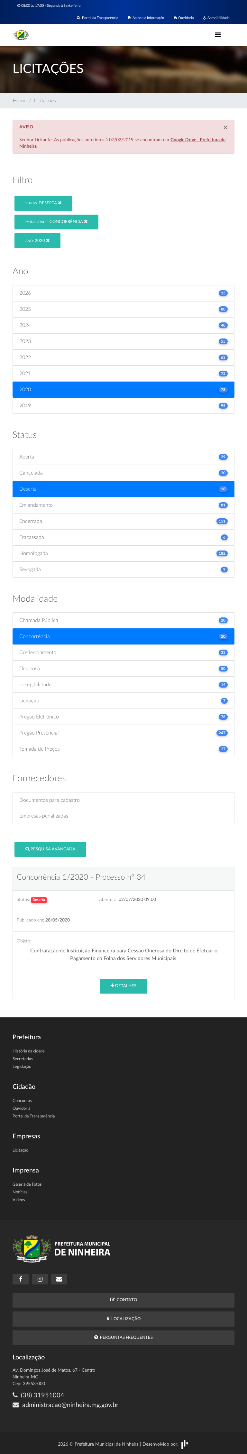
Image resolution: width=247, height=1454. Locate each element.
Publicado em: (30, 920)
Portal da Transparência (97, 18)
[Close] (225, 128)
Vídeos (19, 1200)
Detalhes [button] (123, 985)
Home (19, 100)
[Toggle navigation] (217, 35)
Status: (23, 899)
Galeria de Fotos (27, 1184)
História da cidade (29, 1051)
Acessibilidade (216, 18)
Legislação (22, 1067)
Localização (124, 1318)
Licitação (20, 1150)
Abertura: (108, 899)
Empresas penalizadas (43, 816)
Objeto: (24, 941)
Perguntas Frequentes (123, 1337)
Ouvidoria (184, 18)
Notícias (20, 1192)
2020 (37, 240)
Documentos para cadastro (49, 800)
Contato (123, 1299)
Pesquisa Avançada (50, 849)
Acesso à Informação (146, 18)
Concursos (22, 1101)
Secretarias (23, 1059)
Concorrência (56, 221)
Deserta (43, 202)
